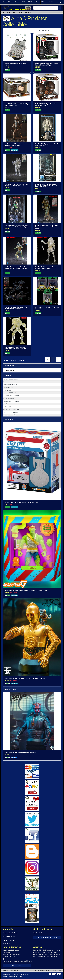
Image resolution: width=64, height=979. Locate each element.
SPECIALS (43, 1)
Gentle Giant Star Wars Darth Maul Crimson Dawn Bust (20, 752)
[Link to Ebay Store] (32, 787)
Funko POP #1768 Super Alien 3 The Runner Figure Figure (45, 104)
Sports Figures (7, 406)
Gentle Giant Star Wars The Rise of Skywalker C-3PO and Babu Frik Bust (25, 678)
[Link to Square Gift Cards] (32, 803)
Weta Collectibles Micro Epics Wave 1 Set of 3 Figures (47, 307)
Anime (5, 382)
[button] (57, 2)
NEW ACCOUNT (9, 2)
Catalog (8, 12)
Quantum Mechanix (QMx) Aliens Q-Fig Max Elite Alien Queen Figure (16, 307)
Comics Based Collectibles (10, 384)
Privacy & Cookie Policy (10, 933)
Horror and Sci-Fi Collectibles (10, 393)
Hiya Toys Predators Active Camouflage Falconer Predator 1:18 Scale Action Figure (46, 227)
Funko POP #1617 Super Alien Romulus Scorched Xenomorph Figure (46, 64)
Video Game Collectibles (9, 415)
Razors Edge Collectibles (22, 974)
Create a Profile (38, 933)
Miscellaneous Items (8, 398)
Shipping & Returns (9, 940)
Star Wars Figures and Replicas (11, 409)
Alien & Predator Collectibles (22, 12)
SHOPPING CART (23, 2)
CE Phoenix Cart (16, 976)
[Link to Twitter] (32, 819)
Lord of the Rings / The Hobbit (11, 395)
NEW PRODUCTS (37, 2)
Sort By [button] (6, 30)
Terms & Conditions (9, 936)
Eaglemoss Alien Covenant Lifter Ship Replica (15, 64)
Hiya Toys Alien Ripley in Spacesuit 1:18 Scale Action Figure (46, 144)
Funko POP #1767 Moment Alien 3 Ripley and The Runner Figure (16, 104)
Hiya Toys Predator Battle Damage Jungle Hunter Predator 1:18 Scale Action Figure (16, 226)
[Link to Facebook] (32, 835)
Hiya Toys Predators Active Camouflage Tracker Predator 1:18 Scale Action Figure (16, 267)
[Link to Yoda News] (32, 883)
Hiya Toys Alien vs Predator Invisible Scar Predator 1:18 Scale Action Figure (16, 184)
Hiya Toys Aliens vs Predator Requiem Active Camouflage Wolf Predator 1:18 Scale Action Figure (46, 185)
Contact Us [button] (16, 965)
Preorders (5, 404)
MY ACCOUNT (16, 2)
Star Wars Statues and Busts (10, 412)
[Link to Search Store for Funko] (32, 908)
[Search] (45, 8)
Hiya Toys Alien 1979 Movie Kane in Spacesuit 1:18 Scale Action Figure (15, 144)
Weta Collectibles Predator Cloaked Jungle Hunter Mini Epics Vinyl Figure (15, 348)
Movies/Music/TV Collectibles (11, 401)
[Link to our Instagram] (32, 867)
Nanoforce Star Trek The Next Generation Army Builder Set (21, 502)
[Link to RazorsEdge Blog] (32, 851)
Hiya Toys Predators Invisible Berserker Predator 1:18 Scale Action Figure (46, 267)
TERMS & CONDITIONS (51, 2)
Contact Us (6, 944)
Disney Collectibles (8, 387)
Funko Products (7, 390)
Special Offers (9, 419)
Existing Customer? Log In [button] (47, 937)
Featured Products (10, 689)
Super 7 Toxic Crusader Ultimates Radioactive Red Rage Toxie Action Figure (26, 590)
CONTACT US (30, 2)
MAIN (3, 1)
